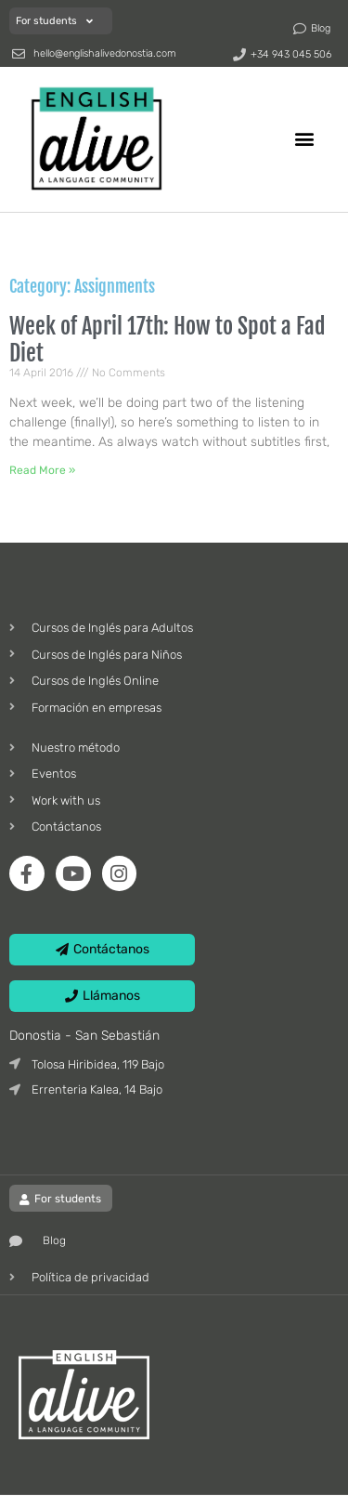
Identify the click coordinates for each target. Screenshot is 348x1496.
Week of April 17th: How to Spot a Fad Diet (167, 339)
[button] (305, 138)
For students (54, 20)
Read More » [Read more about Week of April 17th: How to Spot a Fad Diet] (42, 470)
